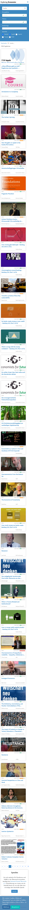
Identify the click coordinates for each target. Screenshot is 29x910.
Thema (4, 19)
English (13, 34)
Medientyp (5, 25)
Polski (12, 37)
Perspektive (5, 12)
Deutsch (6, 34)
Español (20, 34)
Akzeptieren (15, 907)
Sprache (4, 31)
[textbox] (14, 28)
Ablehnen (6, 907)
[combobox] (14, 28)
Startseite (4, 43)
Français (6, 37)
